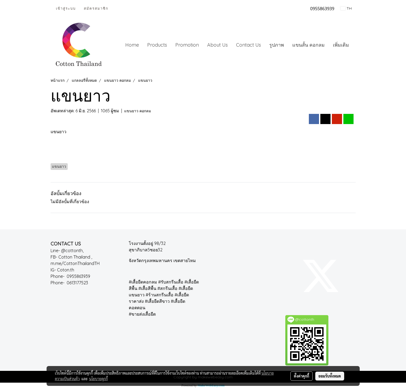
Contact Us (248, 45)
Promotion (187, 45)
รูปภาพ (276, 45)
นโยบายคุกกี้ (98, 378)
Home (132, 45)
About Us (217, 45)
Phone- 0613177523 (70, 282)
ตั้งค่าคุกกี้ (301, 376)
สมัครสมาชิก (96, 8)
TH (346, 8)
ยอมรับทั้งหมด (329, 376)
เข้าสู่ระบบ (66, 8)
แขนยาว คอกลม (137, 111)
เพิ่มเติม (341, 45)
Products (157, 45)
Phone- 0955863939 (72, 276)
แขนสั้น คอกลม (308, 45)
